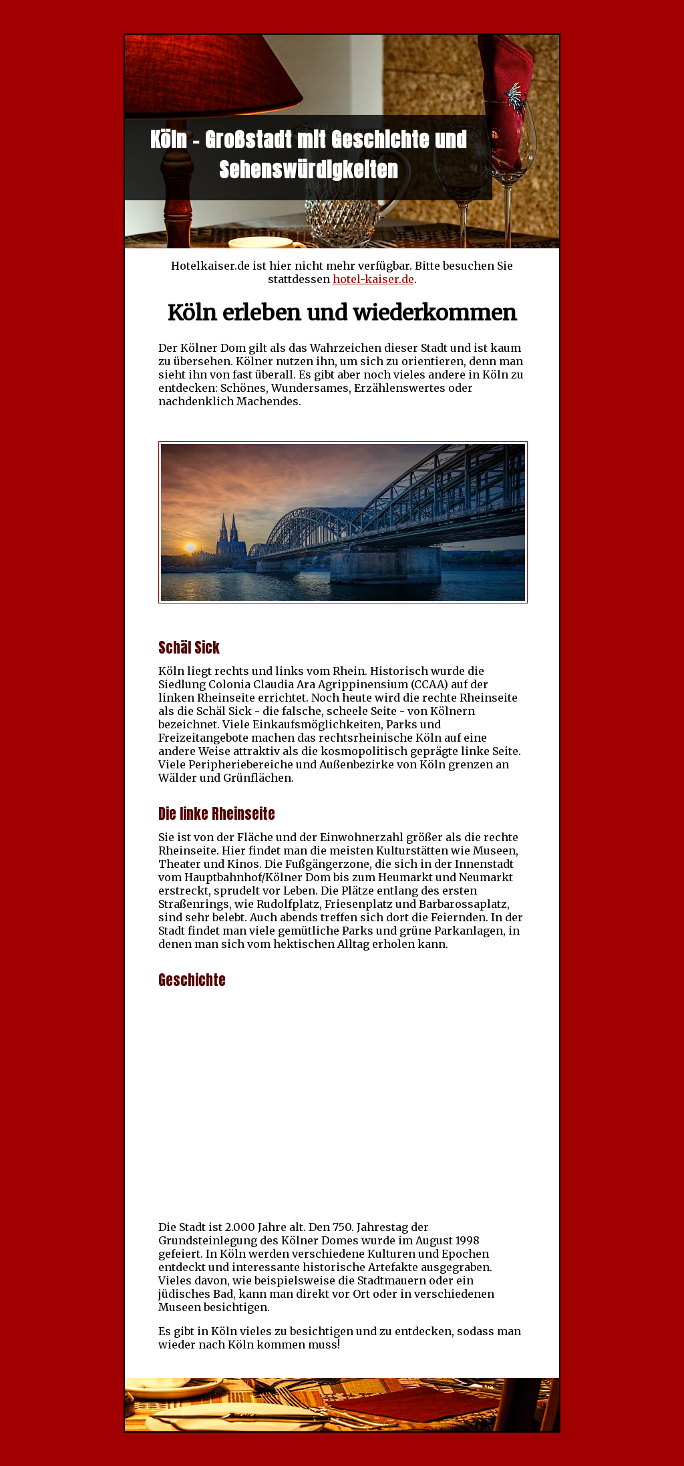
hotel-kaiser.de (373, 279)
